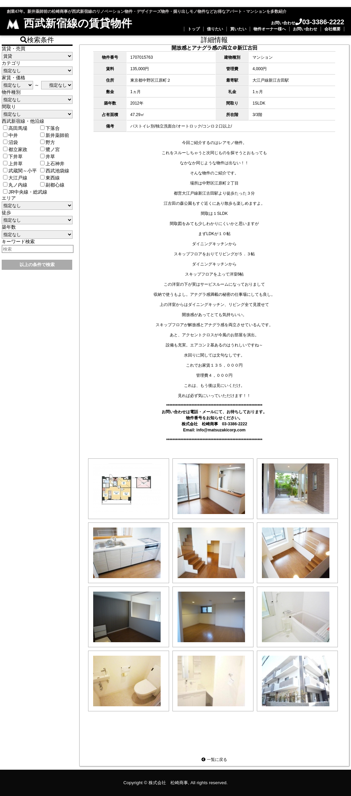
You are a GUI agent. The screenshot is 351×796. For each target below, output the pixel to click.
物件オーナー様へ (269, 29)
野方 (47, 142)
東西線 (50, 177)
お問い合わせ (305, 29)
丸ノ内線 (15, 185)
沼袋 (10, 142)
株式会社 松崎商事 (168, 782)
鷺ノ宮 (50, 149)
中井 (10, 135)
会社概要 (332, 29)
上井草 (13, 163)
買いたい (238, 29)
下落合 (50, 128)
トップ (194, 29)
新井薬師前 (54, 135)
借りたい (215, 29)
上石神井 (52, 163)
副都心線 (52, 185)
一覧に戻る (214, 759)
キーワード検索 (18, 241)
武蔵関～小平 (20, 170)
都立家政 (15, 149)
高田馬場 (15, 128)
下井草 (13, 156)
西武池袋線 (54, 170)
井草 (47, 156)
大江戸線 (15, 177)
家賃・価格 (13, 77)
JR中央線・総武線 (25, 192)
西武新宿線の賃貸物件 (69, 23)
